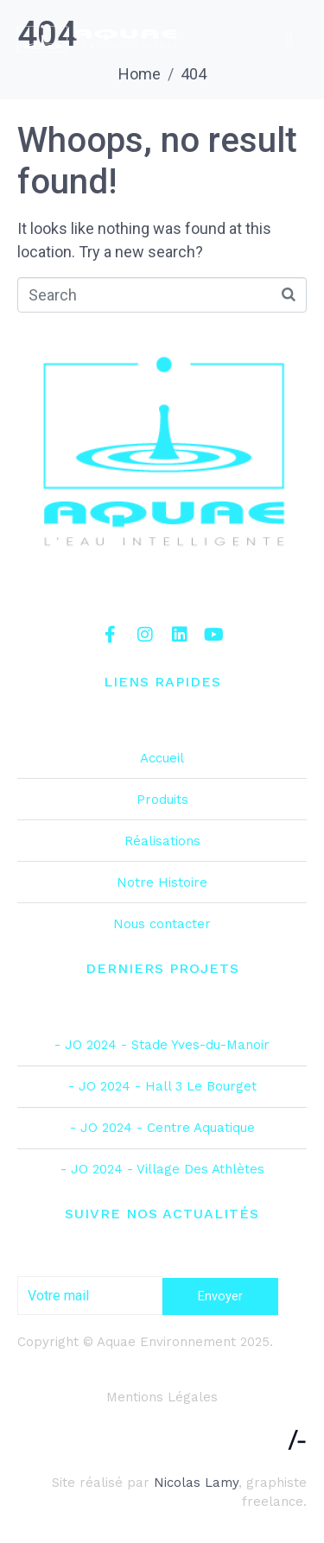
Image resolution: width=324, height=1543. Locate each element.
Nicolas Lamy (196, 1482)
